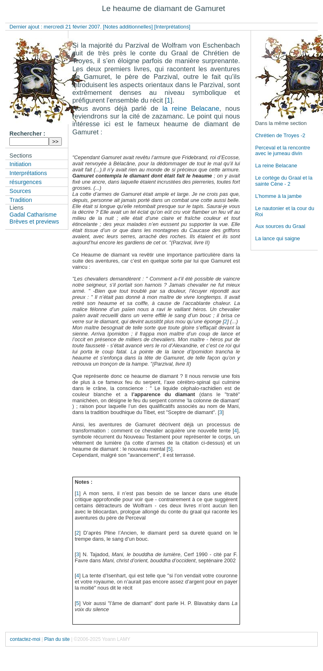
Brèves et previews (34, 221)
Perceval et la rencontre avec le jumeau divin (282, 151)
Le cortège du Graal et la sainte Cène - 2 (283, 181)
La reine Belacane (276, 165)
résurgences (25, 182)
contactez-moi (25, 639)
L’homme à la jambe (278, 196)
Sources (20, 191)
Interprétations (28, 173)
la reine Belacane (190, 108)
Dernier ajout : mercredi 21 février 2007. (56, 27)
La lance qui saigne (277, 238)
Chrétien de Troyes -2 (280, 135)
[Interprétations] (172, 27)
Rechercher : (27, 133)
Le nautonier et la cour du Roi (284, 211)
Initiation (20, 164)
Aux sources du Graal (280, 226)
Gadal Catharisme (33, 214)
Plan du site (57, 639)
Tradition (20, 200)
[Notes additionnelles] (128, 27)
